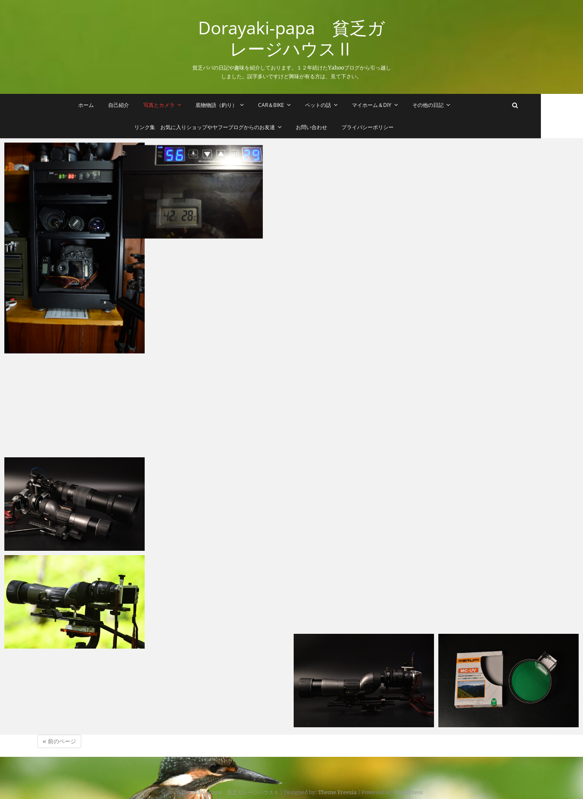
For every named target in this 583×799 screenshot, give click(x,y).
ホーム (107, 105)
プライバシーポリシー (389, 127)
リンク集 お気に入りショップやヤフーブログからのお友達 (226, 127)
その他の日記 (448, 105)
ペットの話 (339, 105)
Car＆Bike (292, 105)
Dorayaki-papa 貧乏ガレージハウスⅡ (291, 38)
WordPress (408, 788)
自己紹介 (139, 105)
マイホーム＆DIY (392, 105)
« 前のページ (59, 737)
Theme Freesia (337, 788)
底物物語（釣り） (237, 105)
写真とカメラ (179, 105)
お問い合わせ (332, 127)
